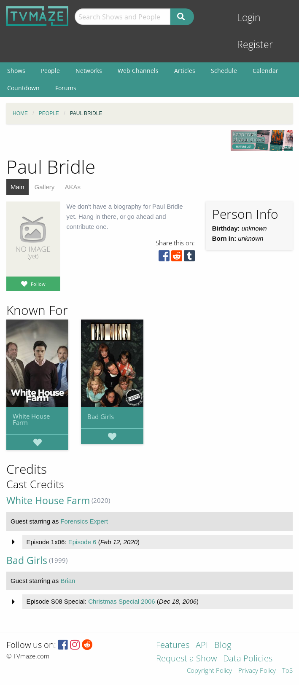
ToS (287, 670)
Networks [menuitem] (88, 71)
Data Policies (247, 659)
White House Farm (31, 419)
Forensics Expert (84, 521)
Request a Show (186, 659)
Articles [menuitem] (184, 71)
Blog (222, 645)
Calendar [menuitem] (265, 71)
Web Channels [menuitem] (138, 71)
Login (249, 17)
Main (17, 187)
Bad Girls (100, 416)
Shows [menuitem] (16, 71)
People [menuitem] (50, 71)
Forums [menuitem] (65, 88)
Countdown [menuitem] (23, 88)
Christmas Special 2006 (121, 601)
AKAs (73, 187)
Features (172, 645)
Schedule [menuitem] (224, 71)
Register (255, 44)
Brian (67, 580)
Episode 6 (82, 541)
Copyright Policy (209, 670)
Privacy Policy (257, 670)
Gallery (45, 187)
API (202, 645)
